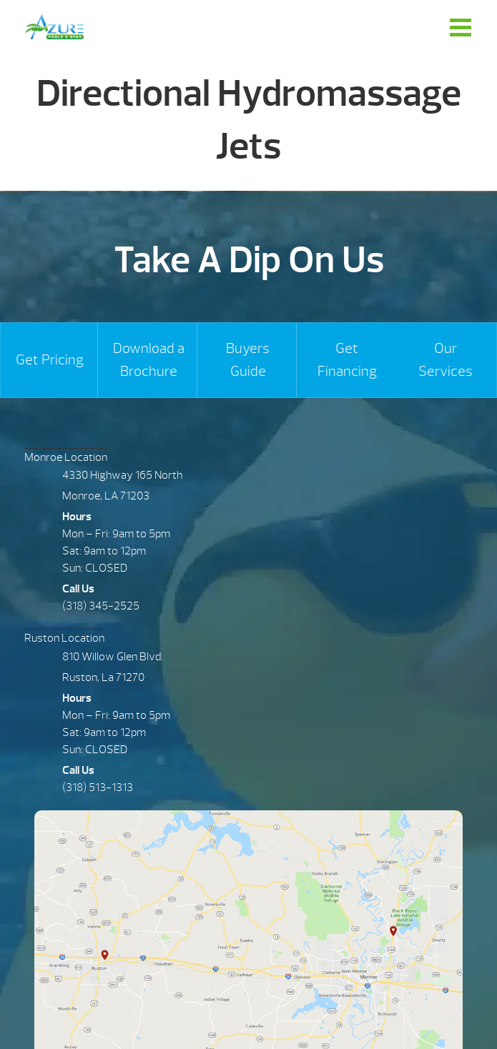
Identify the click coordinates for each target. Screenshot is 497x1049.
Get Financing (347, 359)
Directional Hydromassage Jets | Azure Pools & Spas (54, 26)
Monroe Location (65, 457)
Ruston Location (64, 638)
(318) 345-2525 (100, 606)
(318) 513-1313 (97, 787)
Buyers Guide (248, 359)
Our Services (445, 359)
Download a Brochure (148, 359)
